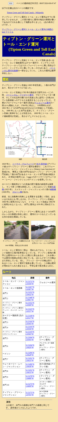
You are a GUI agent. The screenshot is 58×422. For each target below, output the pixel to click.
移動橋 (53, 189)
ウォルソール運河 (42, 103)
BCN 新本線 (41, 164)
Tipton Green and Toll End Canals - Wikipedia (25, 13)
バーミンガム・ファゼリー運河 (19, 95)
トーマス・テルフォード (23, 164)
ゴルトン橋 (17, 192)
